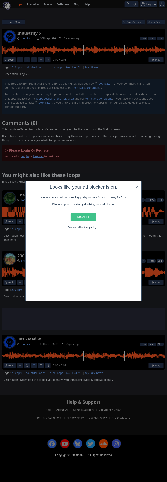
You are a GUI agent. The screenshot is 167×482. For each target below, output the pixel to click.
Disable (83, 217)
